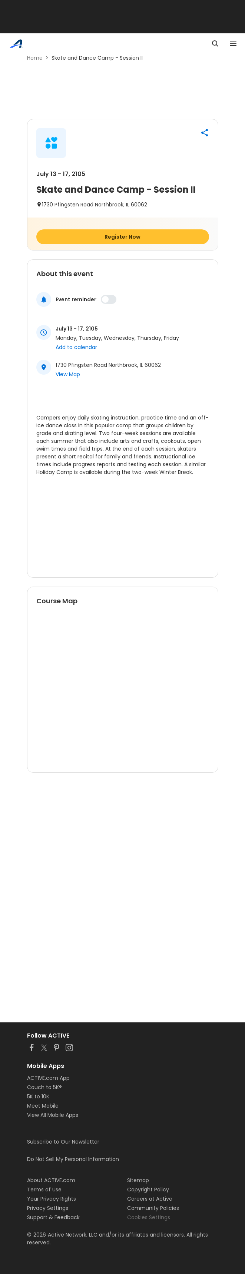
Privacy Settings (47, 1208)
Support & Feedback (53, 1217)
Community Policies (153, 1208)
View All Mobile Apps (52, 1115)
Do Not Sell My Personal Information (73, 1159)
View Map (68, 374)
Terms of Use (44, 1189)
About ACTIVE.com (51, 1180)
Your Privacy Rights (51, 1198)
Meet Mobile (43, 1105)
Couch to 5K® (44, 1087)
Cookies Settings (148, 1217)
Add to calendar (76, 347)
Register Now (122, 236)
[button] (204, 132)
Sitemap (138, 1180)
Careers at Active (149, 1198)
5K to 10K (38, 1096)
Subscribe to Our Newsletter (63, 1141)
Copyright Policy (148, 1189)
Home (35, 58)
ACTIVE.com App (48, 1078)
